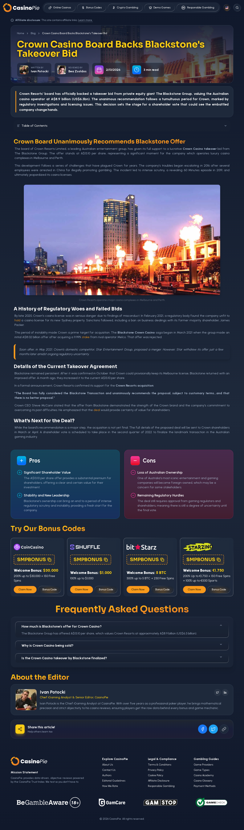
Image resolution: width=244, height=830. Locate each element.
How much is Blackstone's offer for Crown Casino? (122, 626)
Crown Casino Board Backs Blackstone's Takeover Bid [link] (74, 33)
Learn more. (85, 20)
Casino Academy (204, 775)
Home (20, 33)
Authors (106, 775)
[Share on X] (213, 729)
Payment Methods (204, 786)
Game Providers (203, 764)
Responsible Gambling (197, 7)
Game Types (201, 770)
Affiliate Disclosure (158, 780)
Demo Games (159, 7)
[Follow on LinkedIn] (225, 692)
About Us (107, 764)
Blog (33, 33)
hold (17, 320)
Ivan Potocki (52, 692)
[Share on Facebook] (202, 729)
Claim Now (25, 589)
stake (86, 337)
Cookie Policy (155, 775)
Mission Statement (24, 772)
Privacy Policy (156, 770)
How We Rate (110, 786)
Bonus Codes (92, 7)
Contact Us (108, 770)
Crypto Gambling (125, 7)
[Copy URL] (224, 729)
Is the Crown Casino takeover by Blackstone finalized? (122, 657)
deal (97, 410)
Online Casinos (60, 7)
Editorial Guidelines (113, 780)
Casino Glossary (203, 780)
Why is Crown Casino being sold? (122, 645)
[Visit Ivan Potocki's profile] (26, 699)
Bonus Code (50, 589)
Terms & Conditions (159, 764)
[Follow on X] (217, 692)
